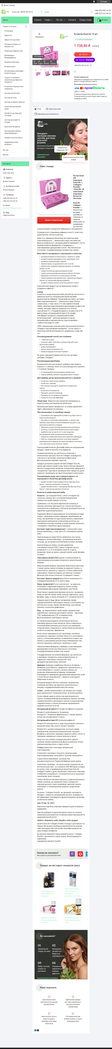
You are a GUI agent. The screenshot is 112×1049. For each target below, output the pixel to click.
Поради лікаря (85, 20)
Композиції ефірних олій (13, 51)
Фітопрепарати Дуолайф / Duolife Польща (14, 72)
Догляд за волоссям (12, 93)
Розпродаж (8, 31)
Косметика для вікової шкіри (12, 108)
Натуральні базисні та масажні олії (12, 45)
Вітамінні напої (9, 66)
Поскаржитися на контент (52, 1047)
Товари (47, 20)
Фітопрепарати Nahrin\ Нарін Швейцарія (12, 132)
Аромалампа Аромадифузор (10, 57)
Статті (5, 1033)
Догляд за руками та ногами (12, 121)
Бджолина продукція (12, 127)
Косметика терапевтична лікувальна (13, 88)
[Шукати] (41, 12)
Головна (37, 20)
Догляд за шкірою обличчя (14, 102)
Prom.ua (66, 1043)
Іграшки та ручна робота (13, 138)
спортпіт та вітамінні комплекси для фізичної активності (13, 80)
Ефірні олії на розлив (12, 40)
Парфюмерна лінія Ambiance (11, 143)
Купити (84, 54)
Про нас (59, 20)
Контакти (72, 20)
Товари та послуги (9, 26)
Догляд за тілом (10, 98)
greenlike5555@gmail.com (12, 208)
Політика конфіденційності (70, 1047)
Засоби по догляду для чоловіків (13, 114)
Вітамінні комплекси (11, 62)
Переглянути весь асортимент (43, 156)
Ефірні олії (8, 35)
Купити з (86, 60)
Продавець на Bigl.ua (56, 1045)
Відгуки (5, 155)
